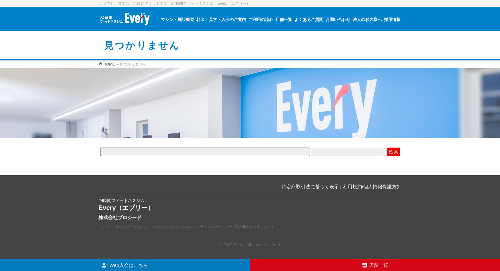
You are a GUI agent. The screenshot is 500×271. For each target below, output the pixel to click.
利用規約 (243, 227)
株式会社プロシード (120, 217)
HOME (109, 64)
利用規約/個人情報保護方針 (372, 186)
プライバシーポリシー (214, 227)
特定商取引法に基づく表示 (310, 186)
